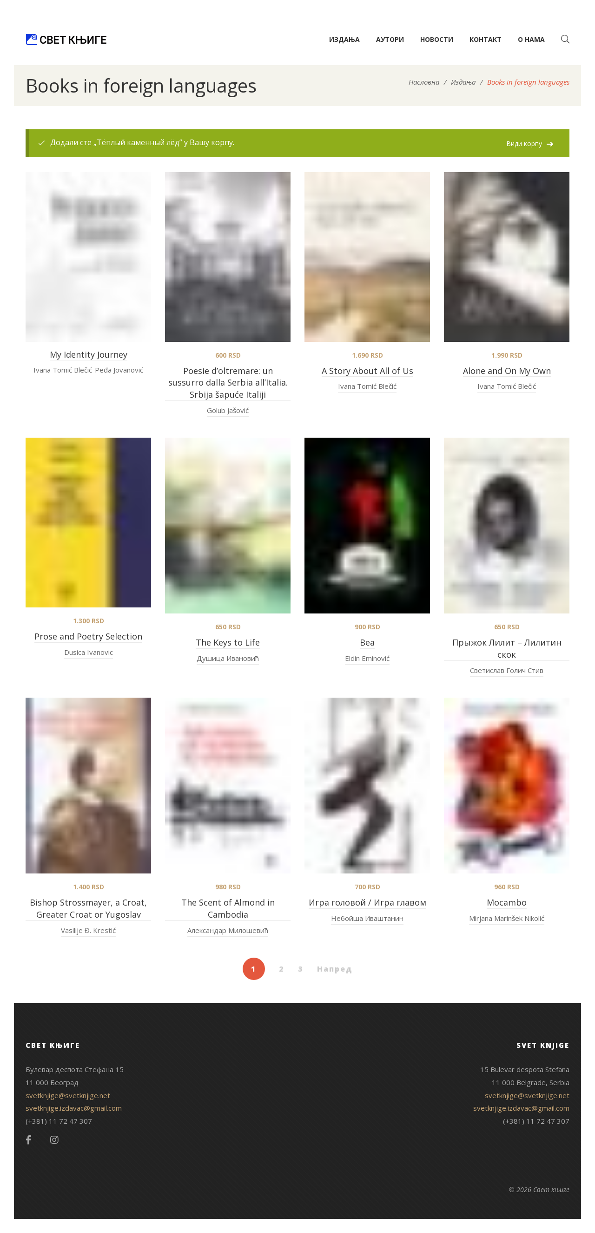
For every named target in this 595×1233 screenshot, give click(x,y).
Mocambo (507, 902)
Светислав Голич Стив (506, 670)
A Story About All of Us (367, 370)
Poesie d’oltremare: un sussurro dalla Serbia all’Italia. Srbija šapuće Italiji (228, 382)
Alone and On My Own (507, 370)
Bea (367, 642)
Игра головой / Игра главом (367, 902)
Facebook (29, 1140)
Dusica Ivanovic (88, 652)
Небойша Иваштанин (367, 918)
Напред (335, 969)
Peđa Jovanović (119, 369)
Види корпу (524, 143)
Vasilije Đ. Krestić (88, 930)
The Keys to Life (228, 642)
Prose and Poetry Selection (88, 636)
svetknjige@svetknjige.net (68, 1095)
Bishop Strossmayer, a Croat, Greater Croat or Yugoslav (88, 908)
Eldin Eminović (367, 658)
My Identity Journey (88, 354)
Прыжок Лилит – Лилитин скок (507, 648)
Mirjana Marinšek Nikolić (506, 918)
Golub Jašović (228, 410)
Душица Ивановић (228, 658)
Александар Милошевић (227, 930)
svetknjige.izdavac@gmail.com (74, 1108)
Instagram (54, 1140)
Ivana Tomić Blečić (62, 369)
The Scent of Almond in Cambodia (228, 908)
